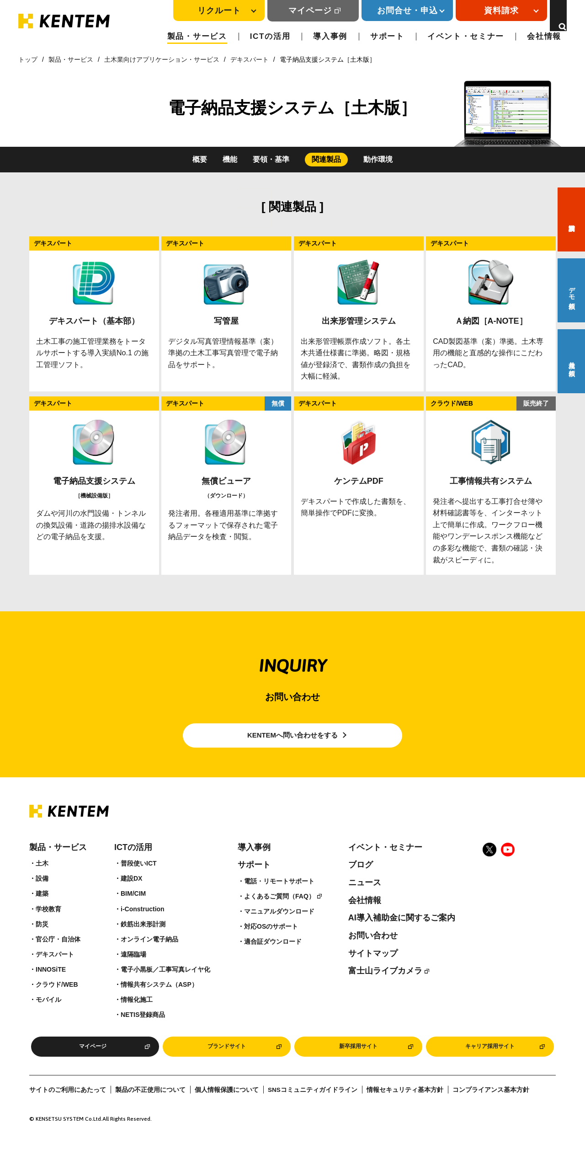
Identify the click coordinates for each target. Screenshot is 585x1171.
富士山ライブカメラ (385, 988)
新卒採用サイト (358, 1065)
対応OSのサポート (271, 944)
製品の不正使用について (150, 1110)
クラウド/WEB (57, 1002)
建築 (42, 911)
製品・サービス (197, 36)
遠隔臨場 (133, 972)
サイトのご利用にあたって (67, 1110)
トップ (27, 59)
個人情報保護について (227, 1110)
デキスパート (249, 59)
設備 (42, 896)
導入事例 (330, 36)
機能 (230, 159)
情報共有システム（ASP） (159, 1002)
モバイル (48, 1017)
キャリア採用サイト (490, 1065)
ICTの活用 (270, 36)
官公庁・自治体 (58, 956)
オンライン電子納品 (149, 956)
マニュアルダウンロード (279, 929)
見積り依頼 (571, 361)
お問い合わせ (373, 953)
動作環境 (378, 159)
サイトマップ (373, 970)
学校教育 (48, 926)
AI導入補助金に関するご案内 (401, 935)
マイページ (299, 10)
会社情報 (544, 36)
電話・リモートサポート (279, 899)
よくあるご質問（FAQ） (279, 914)
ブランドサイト (226, 1065)
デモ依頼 (571, 290)
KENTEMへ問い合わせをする (293, 744)
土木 (42, 881)
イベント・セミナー (465, 36)
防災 (42, 941)
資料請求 (571, 219)
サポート (387, 36)
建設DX (131, 896)
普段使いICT (139, 881)
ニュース (364, 900)
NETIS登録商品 (143, 1032)
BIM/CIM (133, 911)
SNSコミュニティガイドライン (312, 1110)
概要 (199, 159)
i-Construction (143, 926)
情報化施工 (137, 1017)
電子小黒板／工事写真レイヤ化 (165, 987)
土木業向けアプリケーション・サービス (161, 59)
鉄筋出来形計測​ (143, 941)
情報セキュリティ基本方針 (405, 1110)
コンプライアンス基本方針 (490, 1110)
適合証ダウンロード (273, 959)
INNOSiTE (51, 987)
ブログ (360, 882)
